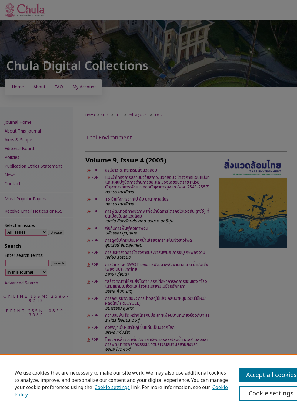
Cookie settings (112, 387)
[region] (148, 383)
